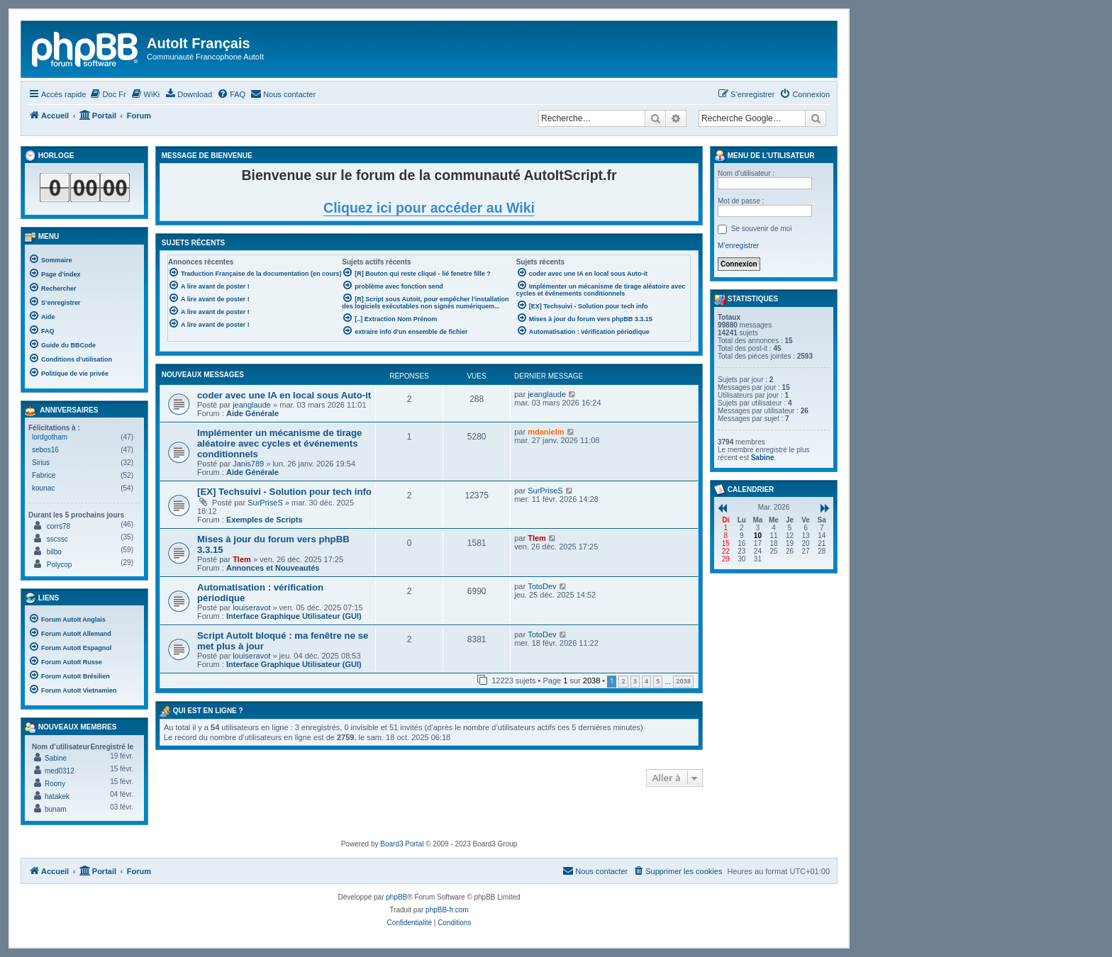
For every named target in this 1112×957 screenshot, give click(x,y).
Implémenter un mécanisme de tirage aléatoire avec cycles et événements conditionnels (279, 443)
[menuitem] (108, 94)
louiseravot (251, 607)
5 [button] (658, 680)
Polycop (59, 565)
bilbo (54, 552)
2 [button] (623, 680)
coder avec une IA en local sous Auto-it (284, 395)
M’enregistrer (738, 246)
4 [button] (646, 680)
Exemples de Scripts (264, 519)
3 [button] (635, 680)
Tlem (242, 559)
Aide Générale (252, 413)
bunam (56, 809)
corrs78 (58, 526)
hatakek (57, 796)
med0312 (59, 771)
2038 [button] (683, 680)
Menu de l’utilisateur (764, 156)
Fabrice (43, 475)
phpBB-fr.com (447, 910)
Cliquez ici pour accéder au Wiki (429, 208)
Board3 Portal (401, 844)
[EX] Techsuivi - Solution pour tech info (284, 491)
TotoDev (542, 586)
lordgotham (49, 437)
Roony (55, 784)
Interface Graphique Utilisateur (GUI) (294, 616)
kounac (43, 488)
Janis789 (248, 463)
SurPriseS (265, 502)
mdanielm (546, 431)
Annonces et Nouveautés (272, 568)
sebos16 (45, 450)
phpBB (396, 897)
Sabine (56, 758)
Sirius (41, 462)
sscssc (57, 539)
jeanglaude (252, 405)
